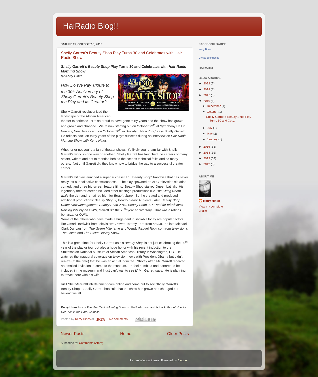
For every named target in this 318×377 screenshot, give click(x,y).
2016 (207, 101)
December (214, 106)
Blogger (183, 360)
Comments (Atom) (91, 343)
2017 (207, 95)
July (210, 127)
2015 (207, 146)
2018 (207, 89)
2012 (207, 164)
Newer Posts (72, 333)
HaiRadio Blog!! (90, 25)
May (210, 133)
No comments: (119, 319)
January (212, 139)
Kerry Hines (205, 49)
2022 (207, 83)
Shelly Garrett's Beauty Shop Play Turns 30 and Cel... (228, 118)
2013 (207, 158)
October (212, 111)
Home (125, 333)
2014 (207, 152)
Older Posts (178, 333)
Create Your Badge (209, 57)
